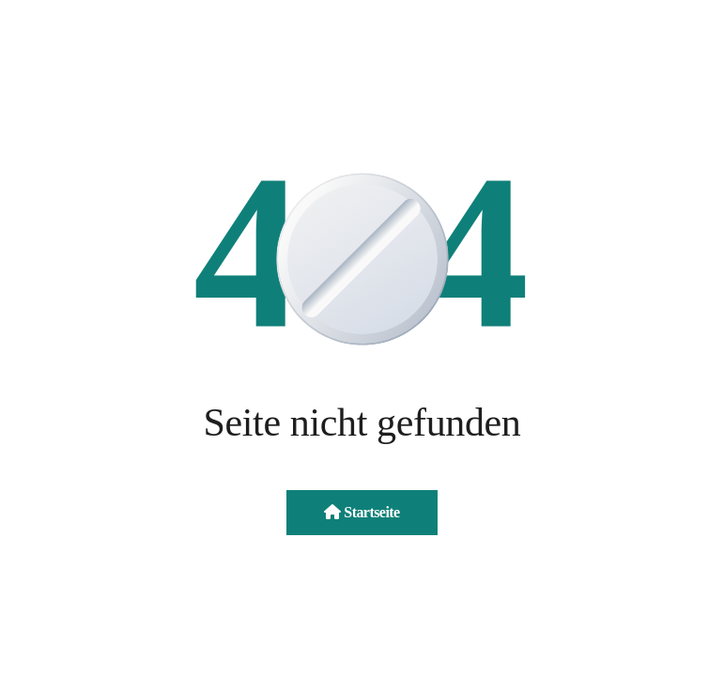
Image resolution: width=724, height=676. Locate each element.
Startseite (361, 512)
